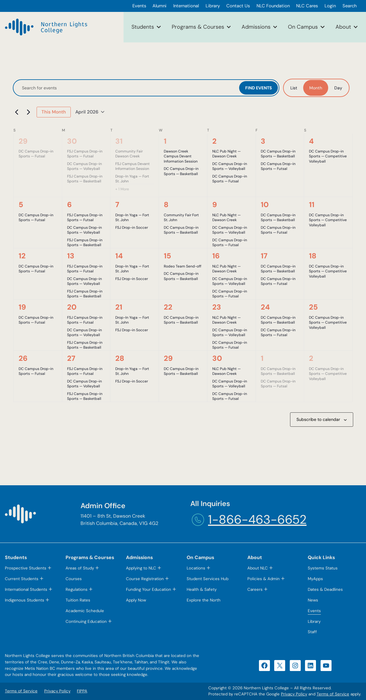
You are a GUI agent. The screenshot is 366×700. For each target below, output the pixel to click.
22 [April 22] (168, 307)
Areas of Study (80, 568)
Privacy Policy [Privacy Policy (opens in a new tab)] (294, 694)
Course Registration (145, 578)
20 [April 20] (72, 307)
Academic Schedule (85, 610)
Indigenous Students (24, 600)
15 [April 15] (167, 255)
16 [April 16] (216, 255)
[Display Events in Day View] (338, 88)
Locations (196, 568)
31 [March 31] (119, 141)
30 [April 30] (217, 358)
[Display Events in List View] (293, 88)
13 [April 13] (70, 255)
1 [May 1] (262, 358)
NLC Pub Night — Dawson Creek (226, 154)
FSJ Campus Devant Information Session (132, 166)
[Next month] (28, 112)
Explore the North (204, 600)
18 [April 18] (312, 255)
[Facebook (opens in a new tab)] (264, 665)
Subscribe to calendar (318, 419)
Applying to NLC (141, 568)
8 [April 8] (166, 204)
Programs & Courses (198, 27)
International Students (26, 589)
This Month (53, 112)
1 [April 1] (165, 141)
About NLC (257, 568)
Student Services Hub (207, 578)
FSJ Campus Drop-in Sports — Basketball (84, 179)
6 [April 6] (69, 204)
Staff (312, 631)
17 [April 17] (264, 255)
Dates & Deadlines (325, 589)
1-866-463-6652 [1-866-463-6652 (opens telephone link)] (257, 520)
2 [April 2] (214, 141)
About (343, 27)
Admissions (256, 27)
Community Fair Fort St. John (181, 218)
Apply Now (136, 600)
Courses (74, 578)
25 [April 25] (313, 307)
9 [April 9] (214, 204)
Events (314, 610)
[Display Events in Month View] (315, 88)
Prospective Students (25, 568)
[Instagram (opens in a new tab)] (295, 665)
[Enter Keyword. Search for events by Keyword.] (126, 88)
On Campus (303, 27)
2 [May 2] (311, 358)
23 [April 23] (216, 307)
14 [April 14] (119, 255)
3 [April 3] (263, 141)
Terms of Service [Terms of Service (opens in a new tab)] (333, 694)
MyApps (315, 578)
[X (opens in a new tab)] (279, 665)
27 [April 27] (71, 358)
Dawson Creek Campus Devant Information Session (181, 156)
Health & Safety (202, 589)
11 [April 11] (311, 204)
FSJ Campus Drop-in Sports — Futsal (84, 154)
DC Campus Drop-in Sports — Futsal (36, 154)
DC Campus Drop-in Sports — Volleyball (84, 166)
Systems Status (323, 568)
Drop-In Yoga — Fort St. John (132, 179)
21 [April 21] (118, 307)
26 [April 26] (23, 358)
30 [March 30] (72, 141)
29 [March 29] (23, 141)
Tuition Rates (78, 600)
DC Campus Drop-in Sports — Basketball (181, 171)
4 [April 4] (311, 141)
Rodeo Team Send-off (182, 266)
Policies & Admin (263, 578)
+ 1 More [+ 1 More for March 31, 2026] (122, 189)
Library (314, 621)
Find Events (258, 88)
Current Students (21, 578)
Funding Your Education (148, 589)
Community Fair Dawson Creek (129, 154)
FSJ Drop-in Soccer (131, 227)
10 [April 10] (265, 204)
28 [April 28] (119, 358)
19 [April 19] (22, 307)
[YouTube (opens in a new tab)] (326, 665)
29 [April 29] (168, 358)
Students (142, 27)
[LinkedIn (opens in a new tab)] (310, 665)
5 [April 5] (21, 204)
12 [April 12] (22, 255)
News (313, 600)
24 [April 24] (265, 307)
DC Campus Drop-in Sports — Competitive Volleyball (328, 156)
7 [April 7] (117, 204)
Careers (255, 589)
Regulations (77, 589)
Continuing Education (86, 621)
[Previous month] (16, 112)
